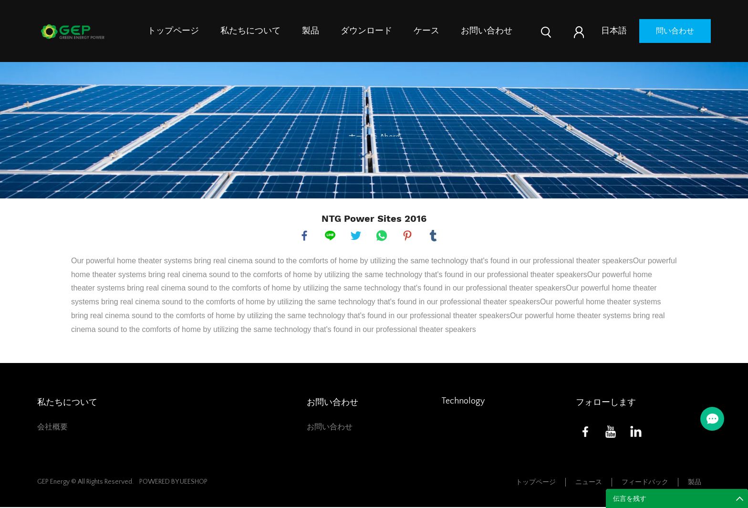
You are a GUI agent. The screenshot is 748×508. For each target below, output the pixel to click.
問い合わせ (675, 31)
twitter (356, 236)
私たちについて (250, 31)
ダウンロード (366, 31)
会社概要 (52, 428)
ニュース (588, 483)
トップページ (173, 31)
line (330, 236)
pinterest (408, 236)
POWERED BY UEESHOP (173, 483)
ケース (426, 31)
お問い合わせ (486, 31)
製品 (310, 31)
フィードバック (645, 483)
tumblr (433, 236)
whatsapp (382, 236)
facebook (305, 236)
